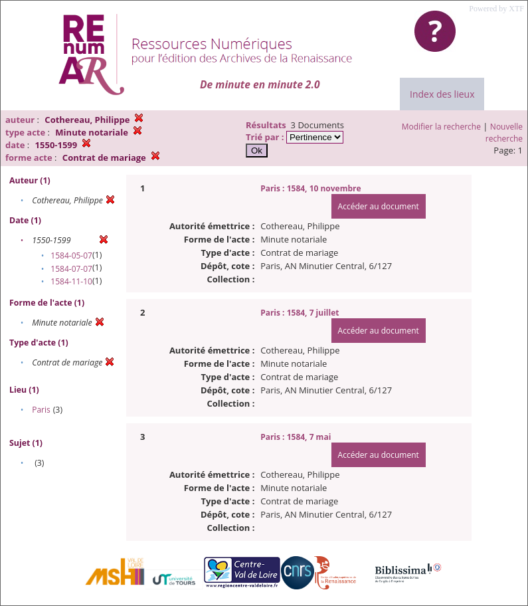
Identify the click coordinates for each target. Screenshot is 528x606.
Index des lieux (442, 94)
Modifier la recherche (441, 126)
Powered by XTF (496, 8)
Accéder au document (378, 206)
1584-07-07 (71, 268)
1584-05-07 (71, 255)
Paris (41, 409)
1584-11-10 (71, 281)
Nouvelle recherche (504, 132)
